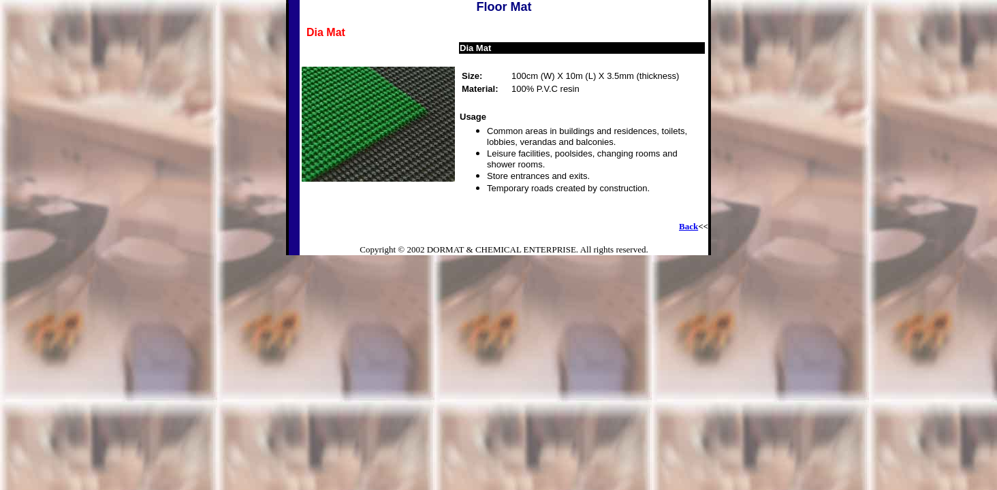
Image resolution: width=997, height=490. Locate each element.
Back (688, 226)
